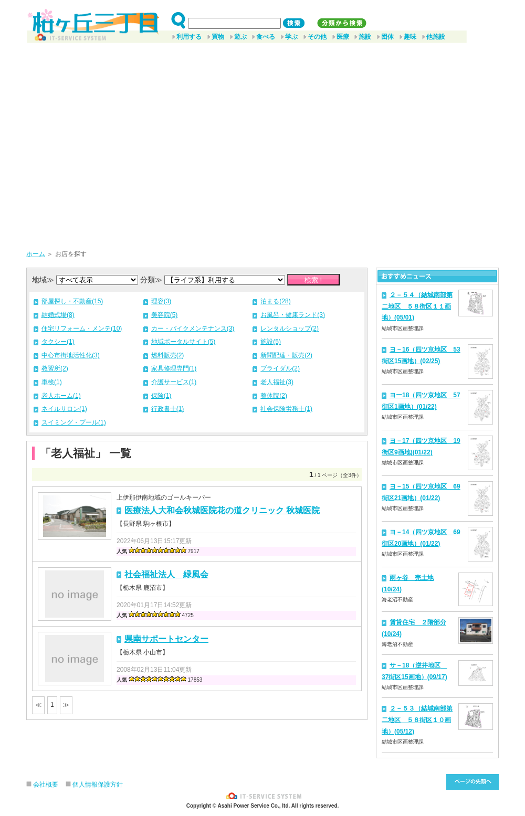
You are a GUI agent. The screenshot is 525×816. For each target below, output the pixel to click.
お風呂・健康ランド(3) (292, 315)
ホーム (35, 254)
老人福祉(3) (276, 382)
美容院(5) (164, 315)
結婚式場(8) (58, 315)
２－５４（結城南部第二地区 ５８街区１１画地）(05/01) (417, 306)
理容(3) (161, 301)
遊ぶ (240, 36)
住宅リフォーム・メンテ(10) (81, 328)
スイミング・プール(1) (73, 422)
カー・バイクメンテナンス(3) (193, 328)
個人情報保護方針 (97, 784)
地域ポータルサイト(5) (183, 341)
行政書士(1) (167, 408)
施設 (365, 36)
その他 (317, 36)
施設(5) (270, 341)
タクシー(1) (58, 341)
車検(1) (51, 382)
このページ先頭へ (472, 782)
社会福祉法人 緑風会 (166, 574)
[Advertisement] (98, 142)
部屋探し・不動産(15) (72, 301)
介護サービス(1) (174, 382)
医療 (343, 36)
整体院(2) (273, 395)
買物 (218, 36)
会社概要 (45, 784)
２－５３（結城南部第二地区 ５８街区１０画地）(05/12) (417, 720)
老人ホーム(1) (61, 395)
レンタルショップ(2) (289, 328)
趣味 (410, 36)
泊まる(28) (275, 301)
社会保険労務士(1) (286, 408)
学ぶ (291, 36)
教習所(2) (54, 368)
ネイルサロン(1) (64, 408)
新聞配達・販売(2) (286, 355)
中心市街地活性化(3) (70, 355)
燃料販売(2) (167, 355)
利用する (189, 36)
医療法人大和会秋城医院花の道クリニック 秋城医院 (222, 510)
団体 (387, 36)
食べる (265, 36)
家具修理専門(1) (174, 368)
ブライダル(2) (280, 368)
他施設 (435, 36)
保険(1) (161, 395)
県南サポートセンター (166, 638)
